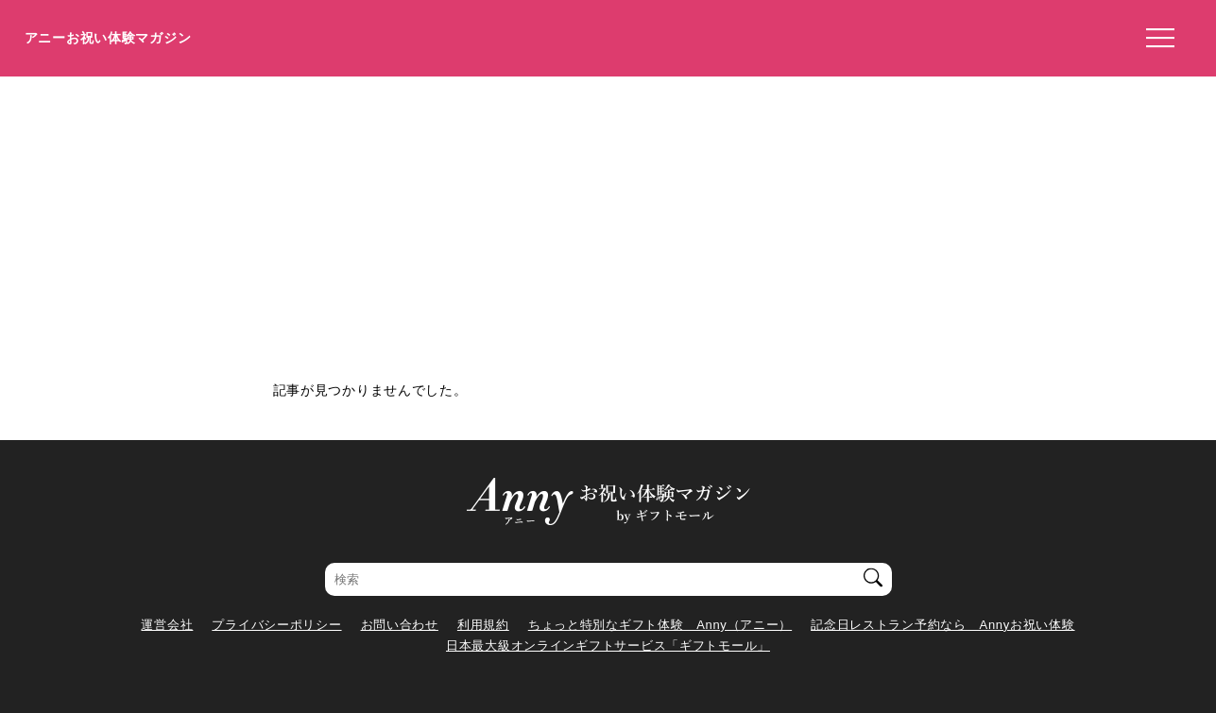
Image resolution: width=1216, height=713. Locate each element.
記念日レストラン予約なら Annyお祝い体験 (942, 625)
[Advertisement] (608, 218)
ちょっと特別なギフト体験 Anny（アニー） (660, 625)
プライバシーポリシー (276, 625)
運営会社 (167, 625)
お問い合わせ (399, 625)
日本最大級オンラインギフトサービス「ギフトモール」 (608, 645)
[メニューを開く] (1154, 39)
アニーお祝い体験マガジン (108, 37)
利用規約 (483, 625)
